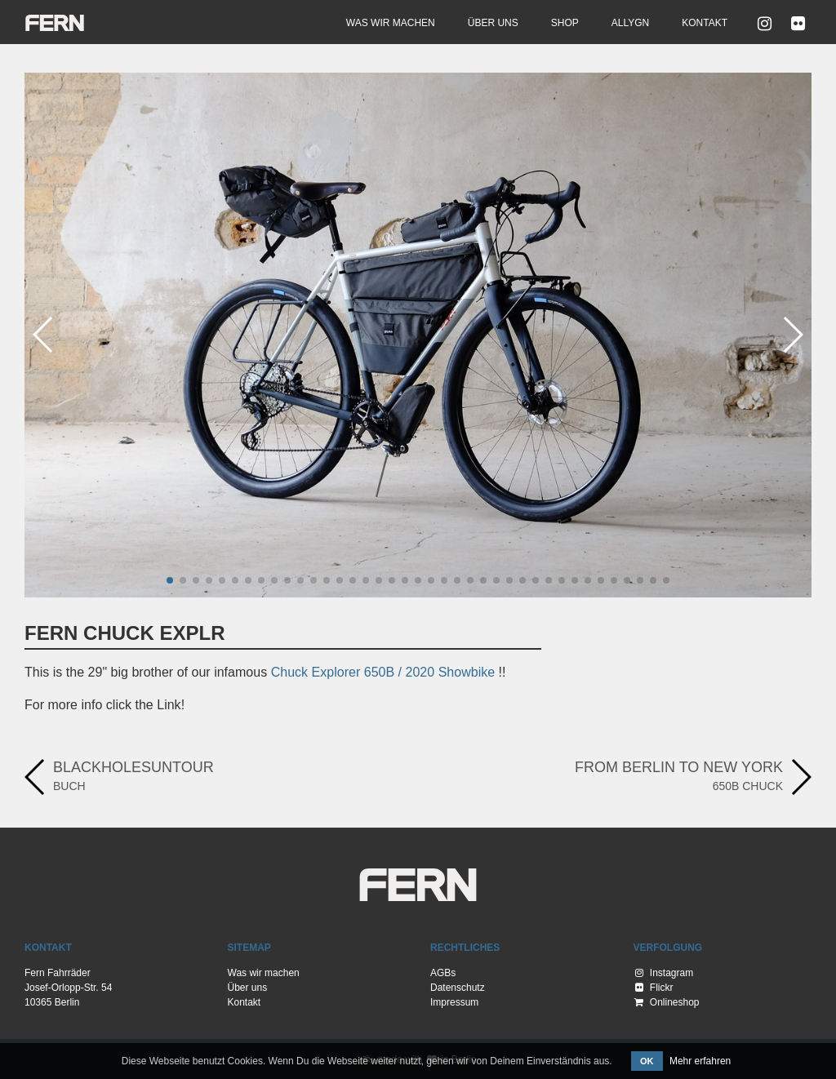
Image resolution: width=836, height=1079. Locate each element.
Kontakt (704, 23)
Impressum (454, 1002)
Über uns (493, 23)
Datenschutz (457, 987)
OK (647, 1061)
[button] (170, 580)
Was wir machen (390, 23)
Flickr (654, 987)
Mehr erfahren (700, 1061)
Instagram (664, 973)
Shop (565, 23)
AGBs (443, 973)
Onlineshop (667, 1002)
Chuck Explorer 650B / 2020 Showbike (383, 672)
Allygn (630, 23)
